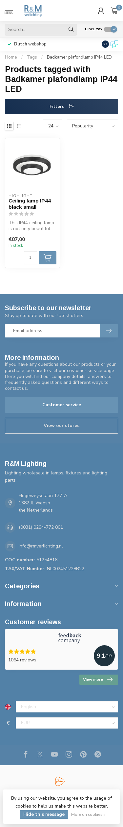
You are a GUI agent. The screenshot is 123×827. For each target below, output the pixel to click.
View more (98, 679)
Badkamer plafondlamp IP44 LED (79, 57)
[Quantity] (30, 257)
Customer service (61, 405)
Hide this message (44, 814)
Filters (61, 106)
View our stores (61, 425)
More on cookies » (88, 814)
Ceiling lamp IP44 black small (30, 203)
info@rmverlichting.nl (41, 546)
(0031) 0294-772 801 (41, 527)
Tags (32, 57)
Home (11, 57)
